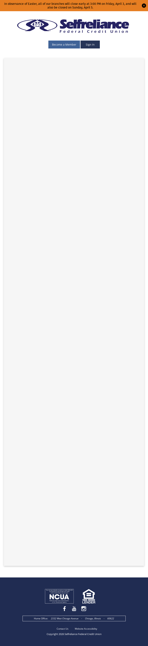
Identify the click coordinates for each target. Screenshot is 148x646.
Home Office (40, 618)
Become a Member (64, 44)
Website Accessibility (86, 628)
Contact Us (62, 628)
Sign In (90, 44)
